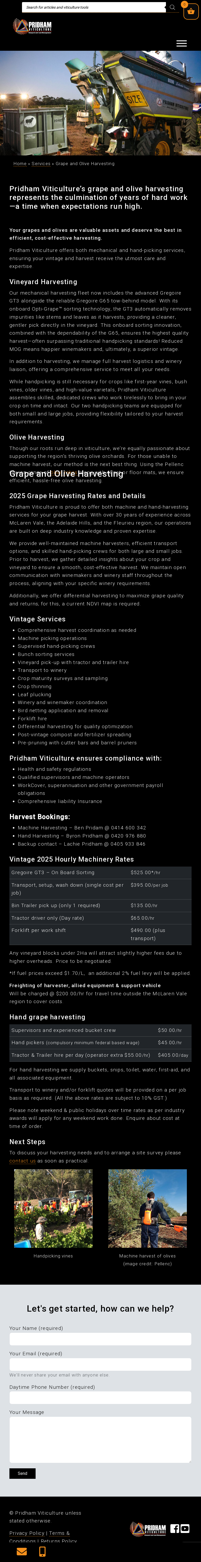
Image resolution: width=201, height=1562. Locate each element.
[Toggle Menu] (181, 43)
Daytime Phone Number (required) (52, 1387)
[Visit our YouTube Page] (185, 1531)
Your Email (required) (35, 1354)
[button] (22, 1553)
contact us (22, 1161)
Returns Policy (59, 1541)
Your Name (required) (36, 1328)
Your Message (26, 1412)
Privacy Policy (26, 1533)
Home (20, 163)
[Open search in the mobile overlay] (100, 7)
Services (41, 163)
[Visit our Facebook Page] (174, 1531)
